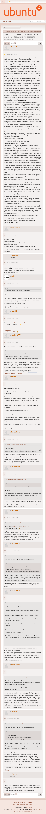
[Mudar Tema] (10, 1)
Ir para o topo (7, 794)
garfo (13, 276)
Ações (40, 43)
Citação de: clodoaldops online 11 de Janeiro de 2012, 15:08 (17, 444)
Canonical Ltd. (38, 809)
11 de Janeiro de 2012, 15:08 (12, 262)
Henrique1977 (15, 335)
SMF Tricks (29, 807)
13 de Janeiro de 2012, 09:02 (13, 671)
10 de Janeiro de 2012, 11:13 (12, 235)
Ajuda (14, 804)
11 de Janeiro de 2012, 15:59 (12, 318)
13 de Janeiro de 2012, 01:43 (12, 517)
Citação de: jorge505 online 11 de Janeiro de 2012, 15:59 (16, 522)
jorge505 (14, 311)
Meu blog (7, 770)
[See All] (4, 28)
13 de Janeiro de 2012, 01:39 (12, 474)
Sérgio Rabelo (15, 664)
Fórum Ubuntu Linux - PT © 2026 (23, 802)
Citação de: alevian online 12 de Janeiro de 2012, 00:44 (16, 603)
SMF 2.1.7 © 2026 (18, 811)
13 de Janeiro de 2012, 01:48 (13, 597)
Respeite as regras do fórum (11, 331)
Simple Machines (28, 811)
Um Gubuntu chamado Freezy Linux (21, 322)
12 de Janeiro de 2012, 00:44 (12, 384)
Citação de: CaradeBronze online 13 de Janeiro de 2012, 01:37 (17, 677)
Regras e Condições (20, 804)
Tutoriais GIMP (8, 330)
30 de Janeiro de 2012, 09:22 (13, 718)
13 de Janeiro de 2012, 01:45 (13, 550)
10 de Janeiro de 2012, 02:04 (11, 54)
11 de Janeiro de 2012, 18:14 (12, 342)
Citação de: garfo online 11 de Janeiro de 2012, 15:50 (16, 479)
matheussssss (15, 228)
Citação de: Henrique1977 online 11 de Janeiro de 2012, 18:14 (17, 555)
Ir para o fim (6, 43)
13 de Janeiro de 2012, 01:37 (12, 439)
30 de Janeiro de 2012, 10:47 (13, 781)
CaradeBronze (15, 47)
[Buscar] (36, 21)
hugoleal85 (14, 711)
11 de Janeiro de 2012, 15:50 (12, 283)
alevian (13, 376)
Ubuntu (32, 809)
